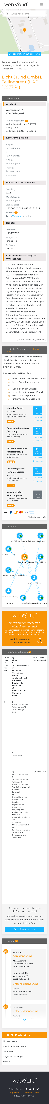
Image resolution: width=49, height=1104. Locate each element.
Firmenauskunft (25, 62)
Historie (7, 1061)
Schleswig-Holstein (12, 65)
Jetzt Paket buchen (24, 929)
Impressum (15, 1092)
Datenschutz (27, 1092)
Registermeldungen (13, 1056)
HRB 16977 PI (24, 69)
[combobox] (24, 13)
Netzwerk (8, 1051)
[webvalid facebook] (26, 1089)
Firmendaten (10, 1041)
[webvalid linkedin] (34, 1089)
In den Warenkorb (38, 410)
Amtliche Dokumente (14, 1046)
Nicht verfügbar (38, 495)
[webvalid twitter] (30, 1089)
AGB (37, 1092)
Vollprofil (16, 216)
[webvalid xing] (38, 1089)
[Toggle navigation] (41, 4)
